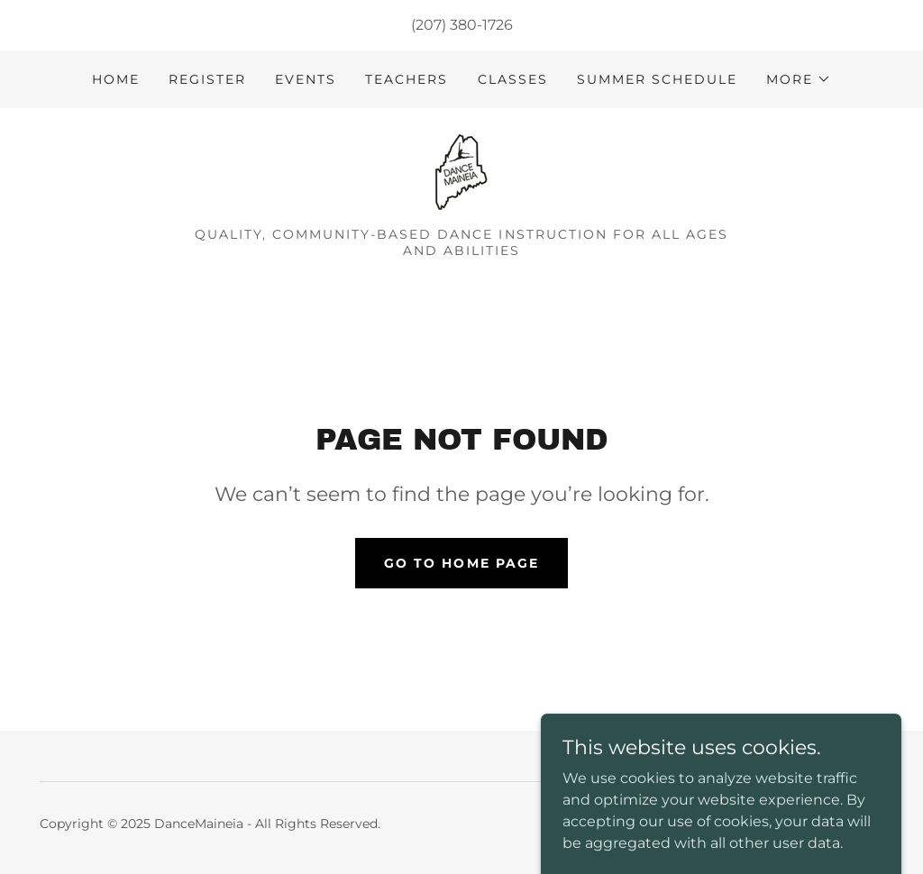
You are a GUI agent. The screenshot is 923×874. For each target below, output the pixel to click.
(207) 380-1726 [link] (462, 24)
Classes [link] (513, 79)
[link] (461, 173)
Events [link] (305, 79)
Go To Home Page (461, 563)
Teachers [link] (406, 79)
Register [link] (207, 79)
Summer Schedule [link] (657, 79)
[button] (798, 79)
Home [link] (116, 79)
